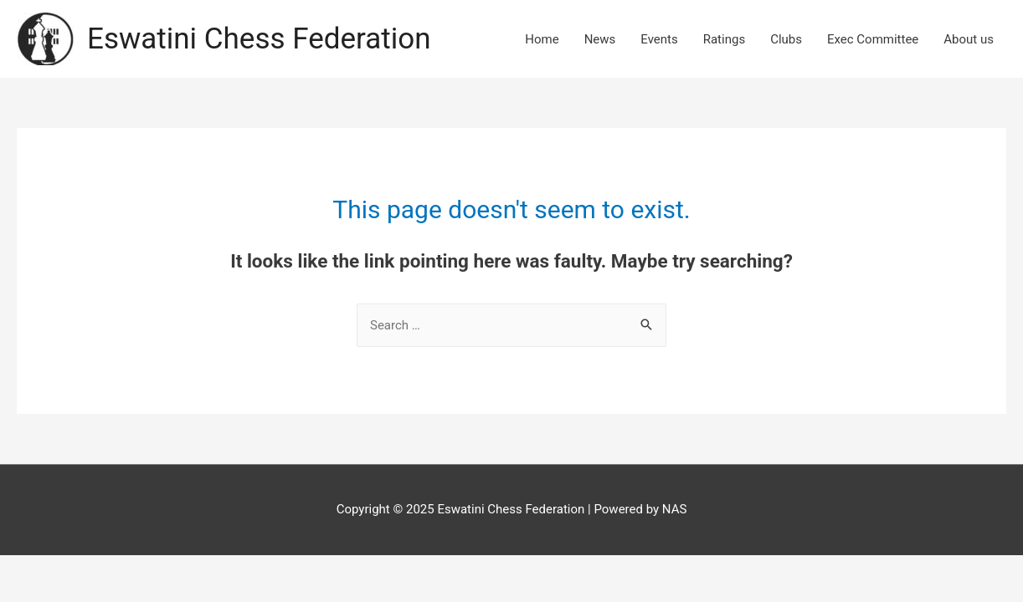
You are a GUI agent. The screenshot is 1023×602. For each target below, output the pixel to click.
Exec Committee (872, 39)
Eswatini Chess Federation (259, 39)
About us (968, 39)
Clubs (786, 39)
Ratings (724, 39)
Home (541, 39)
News (600, 39)
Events (658, 39)
